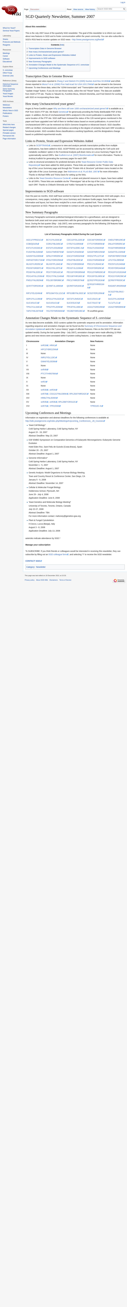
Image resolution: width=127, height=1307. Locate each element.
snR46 (44, 369)
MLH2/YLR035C (33, 264)
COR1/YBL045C (53, 244)
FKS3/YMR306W (115, 248)
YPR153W (54, 406)
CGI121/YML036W (58, 394)
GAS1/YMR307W (54, 252)
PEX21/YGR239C (116, 276)
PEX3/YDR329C (94, 268)
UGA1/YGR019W (95, 307)
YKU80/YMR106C (75, 311)
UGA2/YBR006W (115, 307)
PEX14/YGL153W (34, 276)
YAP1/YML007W (33, 311)
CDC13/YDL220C (75, 240)
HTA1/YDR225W (53, 260)
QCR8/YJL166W (53, 286)
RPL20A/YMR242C (78, 394)
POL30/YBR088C (54, 280)
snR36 (52, 402)
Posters (6, 116)
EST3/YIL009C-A (74, 248)
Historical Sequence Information (10, 85)
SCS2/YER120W (94, 293)
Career (5, 56)
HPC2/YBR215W (48, 349)
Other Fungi (7, 73)
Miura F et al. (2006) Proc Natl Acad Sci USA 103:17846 (67, 84)
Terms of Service (65, 580)
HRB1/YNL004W (48, 398)
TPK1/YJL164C (33, 307)
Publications (7, 113)
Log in (123, 2)
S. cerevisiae (8, 70)
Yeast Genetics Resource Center (54, 178)
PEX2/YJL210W (74, 268)
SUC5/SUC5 (72, 303)
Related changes (9, 127)
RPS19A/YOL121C (54, 293)
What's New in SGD (10, 111)
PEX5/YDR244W (115, 268)
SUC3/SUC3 (32, 303)
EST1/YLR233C (33, 248)
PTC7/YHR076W (48, 373)
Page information (9, 139)
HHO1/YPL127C (94, 256)
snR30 (44, 390)
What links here (9, 125)
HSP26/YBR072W (116, 256)
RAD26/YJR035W (116, 286)
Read (71, 9)
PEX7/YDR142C (53, 272)
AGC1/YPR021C (33, 240)
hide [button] (62, 45)
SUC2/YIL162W (115, 299)
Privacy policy (29, 580)
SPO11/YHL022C (54, 299)
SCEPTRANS (42, 145)
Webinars (6, 105)
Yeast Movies (8, 96)
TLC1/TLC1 (113, 303)
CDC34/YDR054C (95, 240)
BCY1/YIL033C (53, 240)
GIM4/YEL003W (48, 361)
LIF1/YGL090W (115, 260)
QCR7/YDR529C (34, 286)
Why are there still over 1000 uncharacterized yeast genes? (79, 108)
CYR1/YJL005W (74, 244)
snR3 (43, 382)
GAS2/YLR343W (74, 252)
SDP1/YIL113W (33, 299)
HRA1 (52, 345)
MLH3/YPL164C (53, 264)
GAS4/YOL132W (115, 252)
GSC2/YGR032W (74, 256)
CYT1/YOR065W (95, 244)
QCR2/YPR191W (95, 280)
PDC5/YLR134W (115, 264)
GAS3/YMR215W (95, 252)
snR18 (44, 345)
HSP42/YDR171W (34, 260)
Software (6, 59)
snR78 (44, 394)
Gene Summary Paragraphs (9, 90)
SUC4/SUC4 (51, 303)
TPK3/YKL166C (74, 307)
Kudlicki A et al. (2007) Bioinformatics (75, 155)
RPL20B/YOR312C (67, 402)
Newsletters (7, 108)
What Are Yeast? (9, 28)
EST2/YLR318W (53, 248)
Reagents (6, 45)
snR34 (52, 390)
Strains (5, 39)
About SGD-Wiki (42, 580)
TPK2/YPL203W (53, 307)
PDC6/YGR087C (33, 268)
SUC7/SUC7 (93, 303)
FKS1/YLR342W (94, 248)
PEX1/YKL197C (53, 268)
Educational (7, 62)
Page (26, 9)
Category (30, 567)
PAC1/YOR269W (74, 264)
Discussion (34, 9)
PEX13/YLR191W (116, 272)
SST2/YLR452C (74, 299)
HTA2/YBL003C (74, 260)
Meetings (6, 53)
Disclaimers (53, 580)
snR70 (44, 406)
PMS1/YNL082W (34, 280)
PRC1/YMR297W (74, 280)
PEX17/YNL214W (54, 276)
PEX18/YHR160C (75, 276)
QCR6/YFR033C (115, 280)
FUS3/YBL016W (33, 252)
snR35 (44, 402)
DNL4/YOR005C (115, 244)
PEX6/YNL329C (33, 272)
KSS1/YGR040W (95, 260)
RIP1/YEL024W (33, 293)
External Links (8, 76)
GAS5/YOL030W (34, 256)
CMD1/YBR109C (115, 240)
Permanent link (8, 136)
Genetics (62, 112)
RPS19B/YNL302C (75, 293)
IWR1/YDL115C (48, 357)
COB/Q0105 (31, 244)
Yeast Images (8, 94)
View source (80, 9)
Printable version (9, 133)
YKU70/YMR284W (54, 311)
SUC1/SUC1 (93, 299)
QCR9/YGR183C (74, 286)
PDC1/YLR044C (94, 264)
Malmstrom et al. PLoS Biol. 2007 (83, 171)
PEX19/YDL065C (95, 276)
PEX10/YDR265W (75, 272)
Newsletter (41, 567)
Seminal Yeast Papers (11, 31)
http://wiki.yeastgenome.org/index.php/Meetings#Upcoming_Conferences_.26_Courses (64, 421)
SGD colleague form (58, 554)
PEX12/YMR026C (95, 272)
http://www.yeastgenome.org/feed (87, 39)
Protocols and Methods (11, 42)
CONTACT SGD (32, 561)
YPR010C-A (95, 406)
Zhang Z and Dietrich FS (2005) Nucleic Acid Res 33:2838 (83, 81)
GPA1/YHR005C (53, 256)
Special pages (8, 130)
